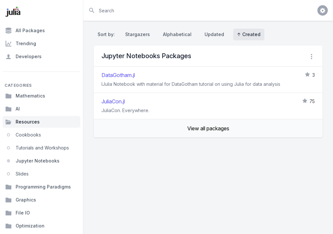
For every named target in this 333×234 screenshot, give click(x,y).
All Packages (25, 30)
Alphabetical (177, 34)
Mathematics (25, 96)
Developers (23, 56)
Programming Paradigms (38, 187)
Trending (20, 43)
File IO (17, 213)
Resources (22, 122)
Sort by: (107, 34)
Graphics (20, 200)
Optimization (25, 226)
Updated (214, 34)
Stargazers (137, 34)
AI (12, 109)
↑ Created (248, 34)
